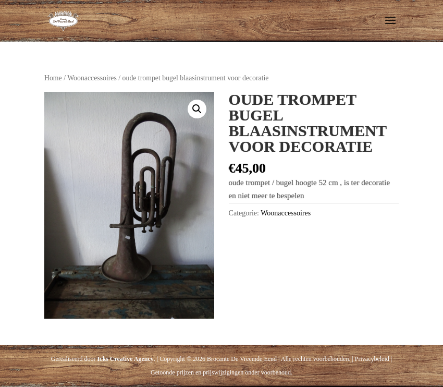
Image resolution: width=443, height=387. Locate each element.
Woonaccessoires (92, 78)
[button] (197, 109)
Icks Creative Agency (125, 358)
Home (53, 78)
